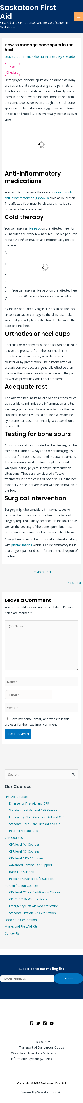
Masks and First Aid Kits (21, 926)
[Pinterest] (45, 1023)
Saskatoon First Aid (28, 11)
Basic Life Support (21, 872)
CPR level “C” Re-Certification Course (34, 892)
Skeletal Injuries (45, 56)
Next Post (74, 583)
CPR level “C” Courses (24, 851)
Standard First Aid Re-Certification (32, 913)
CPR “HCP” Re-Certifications (28, 899)
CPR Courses (14, 837)
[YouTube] (52, 1023)
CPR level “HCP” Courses (26, 858)
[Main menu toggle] (78, 16)
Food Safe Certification (21, 920)
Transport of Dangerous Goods (41, 1047)
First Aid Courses (16, 797)
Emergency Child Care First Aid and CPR (36, 817)
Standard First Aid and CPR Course (33, 810)
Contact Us (12, 933)
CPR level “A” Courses (24, 844)
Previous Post (41, 572)
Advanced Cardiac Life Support (30, 865)
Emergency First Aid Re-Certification (34, 906)
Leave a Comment (18, 56)
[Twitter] (38, 1023)
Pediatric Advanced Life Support (31, 879)
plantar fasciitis (21, 545)
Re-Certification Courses (22, 885)
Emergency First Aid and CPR (29, 803)
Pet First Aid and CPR (23, 831)
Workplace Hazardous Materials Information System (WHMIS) (33, 1056)
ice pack (35, 228)
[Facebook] (32, 1023)
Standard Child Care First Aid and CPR (35, 824)
